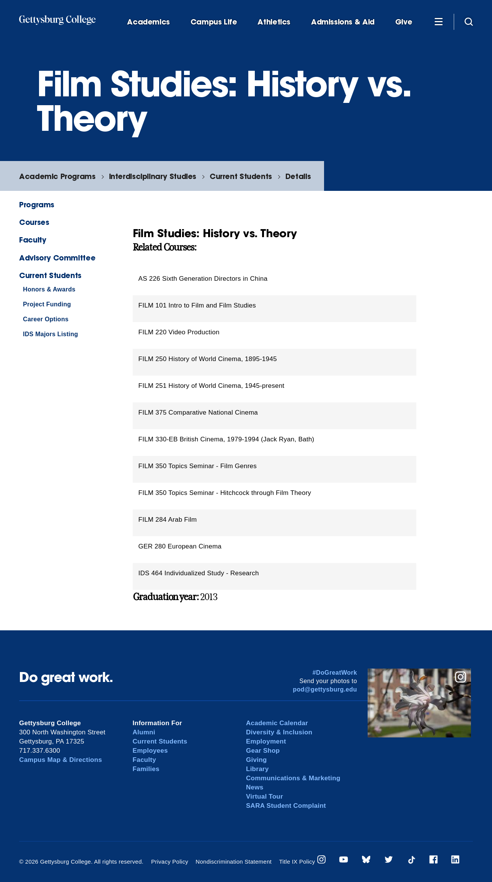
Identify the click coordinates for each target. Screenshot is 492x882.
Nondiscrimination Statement (233, 861)
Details (298, 176)
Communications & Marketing (293, 778)
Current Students (241, 176)
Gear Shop (263, 750)
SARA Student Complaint (286, 805)
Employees (150, 750)
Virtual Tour (264, 796)
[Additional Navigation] (438, 21)
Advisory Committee (57, 258)
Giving (256, 759)
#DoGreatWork (335, 672)
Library (257, 769)
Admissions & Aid (343, 22)
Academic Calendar (277, 723)
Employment (266, 741)
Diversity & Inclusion (279, 732)
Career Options (45, 319)
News (254, 787)
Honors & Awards (49, 289)
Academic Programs (57, 176)
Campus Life (214, 22)
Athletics (273, 22)
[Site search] (468, 21)
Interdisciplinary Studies (152, 176)
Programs (36, 204)
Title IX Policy (297, 861)
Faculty (32, 240)
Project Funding (47, 304)
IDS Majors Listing (50, 334)
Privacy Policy (169, 861)
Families (146, 769)
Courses (34, 222)
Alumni (144, 732)
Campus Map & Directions (60, 759)
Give (403, 22)
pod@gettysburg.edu (325, 689)
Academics (148, 22)
